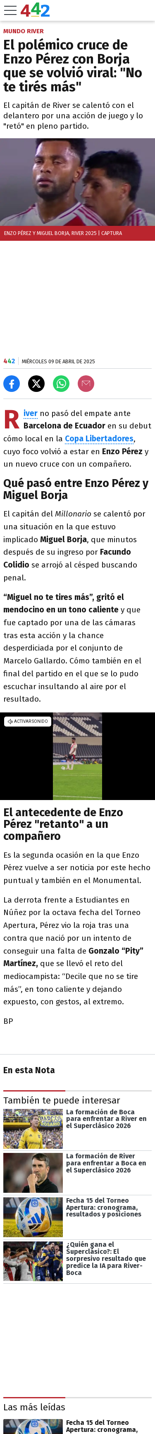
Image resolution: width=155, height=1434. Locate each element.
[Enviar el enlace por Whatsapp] (61, 383)
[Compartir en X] (36, 383)
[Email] (86, 383)
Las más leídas (34, 1407)
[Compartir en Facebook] (11, 383)
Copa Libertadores (99, 438)
